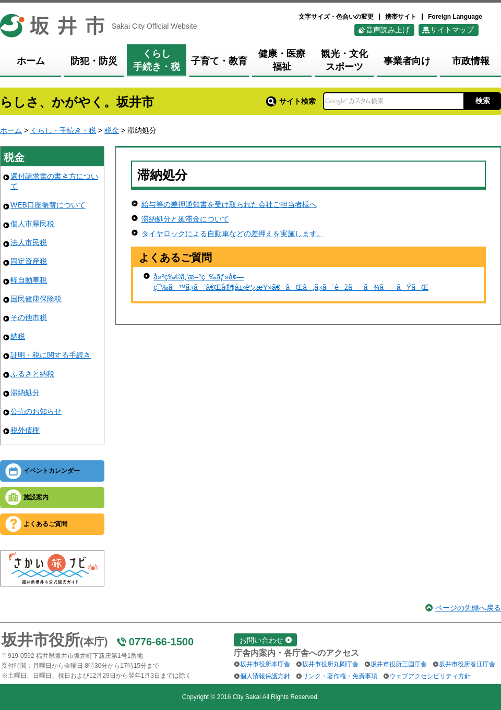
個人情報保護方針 (265, 676)
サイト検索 (291, 101)
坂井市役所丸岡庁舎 (330, 664)
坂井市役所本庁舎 (265, 664)
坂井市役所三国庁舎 (399, 664)
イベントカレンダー (51, 470)
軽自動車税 (28, 280)
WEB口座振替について (48, 205)
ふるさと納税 (32, 374)
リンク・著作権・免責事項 (339, 676)
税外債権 (25, 430)
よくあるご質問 (45, 524)
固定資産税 (28, 261)
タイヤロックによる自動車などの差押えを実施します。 (232, 233)
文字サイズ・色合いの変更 (336, 16)
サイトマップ (452, 30)
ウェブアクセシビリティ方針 (430, 676)
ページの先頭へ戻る (468, 608)
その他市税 (28, 317)
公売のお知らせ (36, 411)
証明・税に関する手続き (50, 355)
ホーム (11, 130)
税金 (111, 130)
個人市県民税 (32, 223)
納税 (17, 336)
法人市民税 (28, 242)
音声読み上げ (388, 30)
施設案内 (36, 497)
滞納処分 (25, 392)
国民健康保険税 (36, 299)
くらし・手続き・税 (63, 130)
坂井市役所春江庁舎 (467, 664)
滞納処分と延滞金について (185, 219)
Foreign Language (455, 16)
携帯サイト (400, 16)
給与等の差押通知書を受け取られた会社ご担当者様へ (229, 204)
